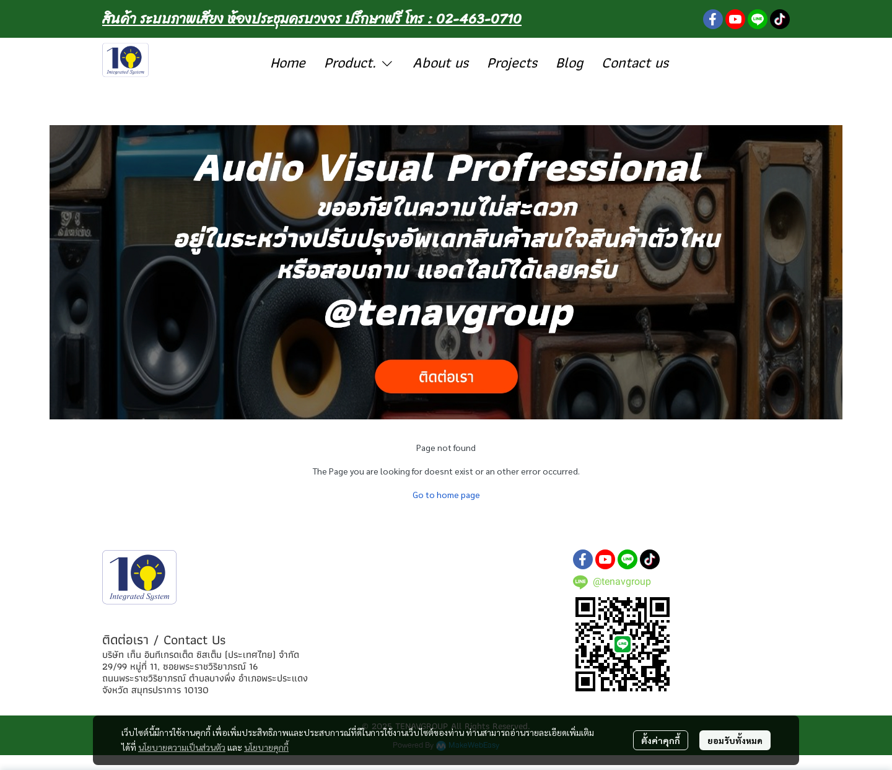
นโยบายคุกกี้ (266, 747)
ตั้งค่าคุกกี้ (660, 740)
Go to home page (446, 494)
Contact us (634, 62)
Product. (359, 62)
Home (287, 62)
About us (440, 62)
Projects (512, 62)
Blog (569, 62)
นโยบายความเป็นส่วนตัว (181, 747)
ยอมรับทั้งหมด (735, 740)
